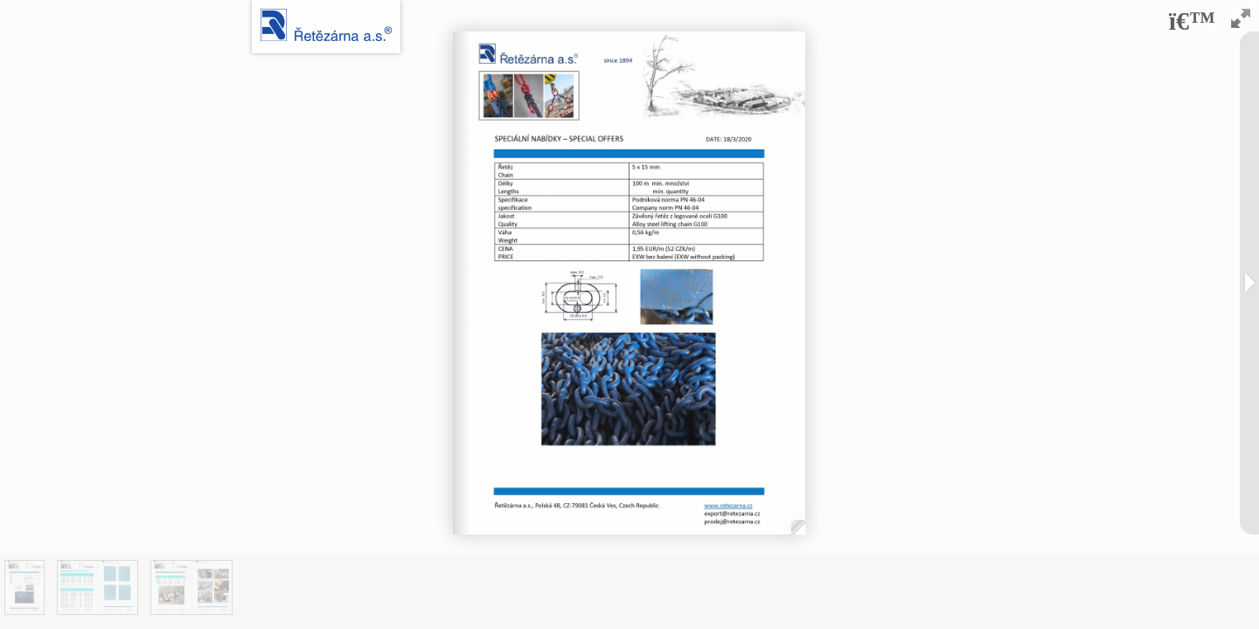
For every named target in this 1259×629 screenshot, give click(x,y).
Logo (326, 25)
